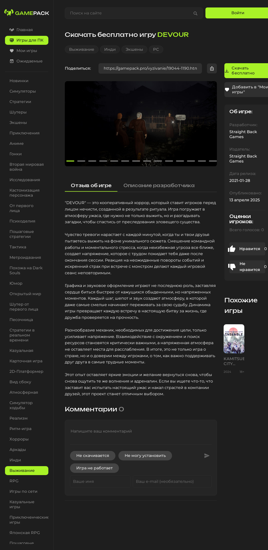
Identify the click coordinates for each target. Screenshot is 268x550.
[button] (211, 123)
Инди (110, 49)
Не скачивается (92, 455)
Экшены (134, 49)
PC (156, 49)
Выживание (81, 49)
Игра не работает (94, 468)
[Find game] (195, 13)
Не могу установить (145, 455)
